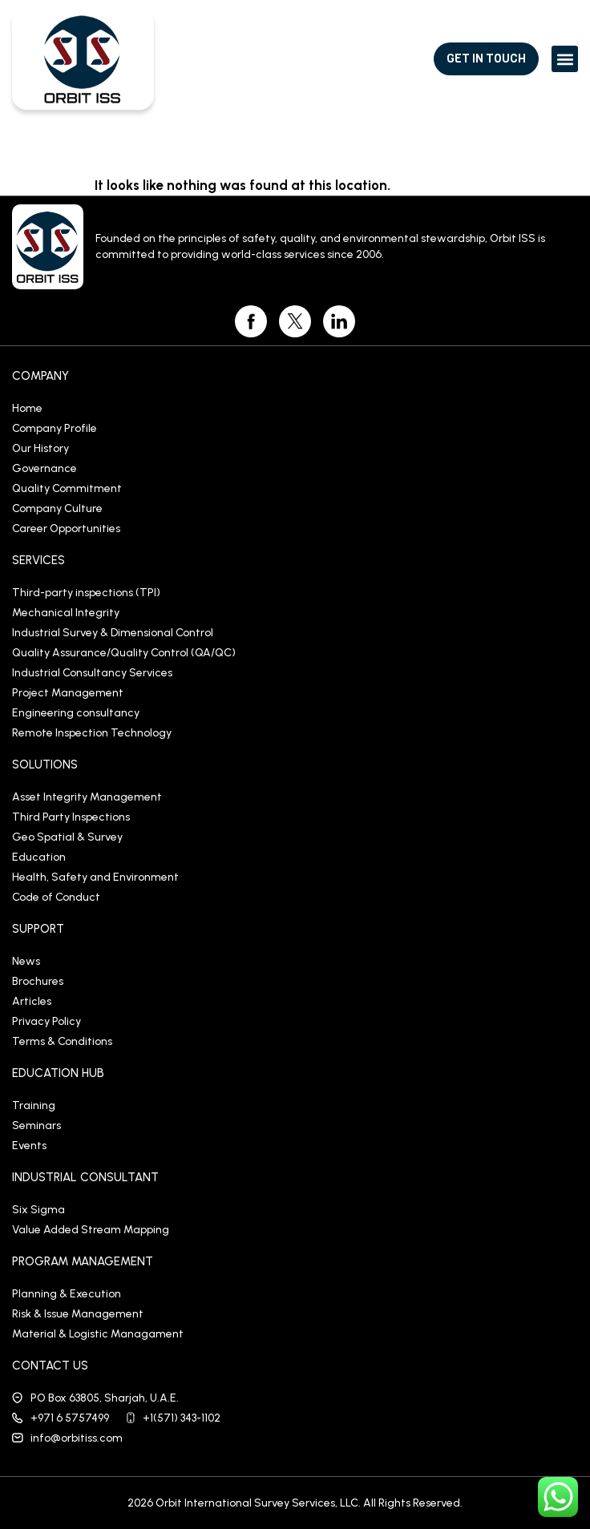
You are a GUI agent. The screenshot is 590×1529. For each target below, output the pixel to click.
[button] (565, 59)
